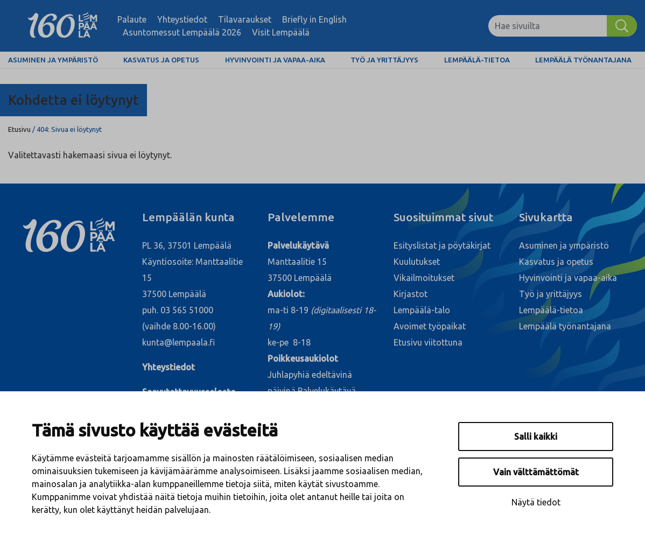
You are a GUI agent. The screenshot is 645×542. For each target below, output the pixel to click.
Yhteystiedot (182, 19)
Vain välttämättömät (536, 472)
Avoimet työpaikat (430, 326)
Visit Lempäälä (281, 32)
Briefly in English (314, 19)
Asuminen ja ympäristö (53, 60)
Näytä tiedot (535, 502)
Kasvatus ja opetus (161, 60)
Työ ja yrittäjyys (384, 60)
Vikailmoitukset (424, 278)
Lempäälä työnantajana (583, 60)
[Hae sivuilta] (547, 26)
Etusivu (19, 129)
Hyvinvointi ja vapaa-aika (275, 60)
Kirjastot (410, 294)
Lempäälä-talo (422, 310)
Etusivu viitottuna (428, 342)
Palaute (131, 19)
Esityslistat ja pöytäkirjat (442, 245)
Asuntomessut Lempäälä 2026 (182, 32)
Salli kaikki (535, 436)
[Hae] (622, 26)
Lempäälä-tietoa (477, 60)
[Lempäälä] (62, 26)
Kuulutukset (417, 261)
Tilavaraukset (244, 19)
